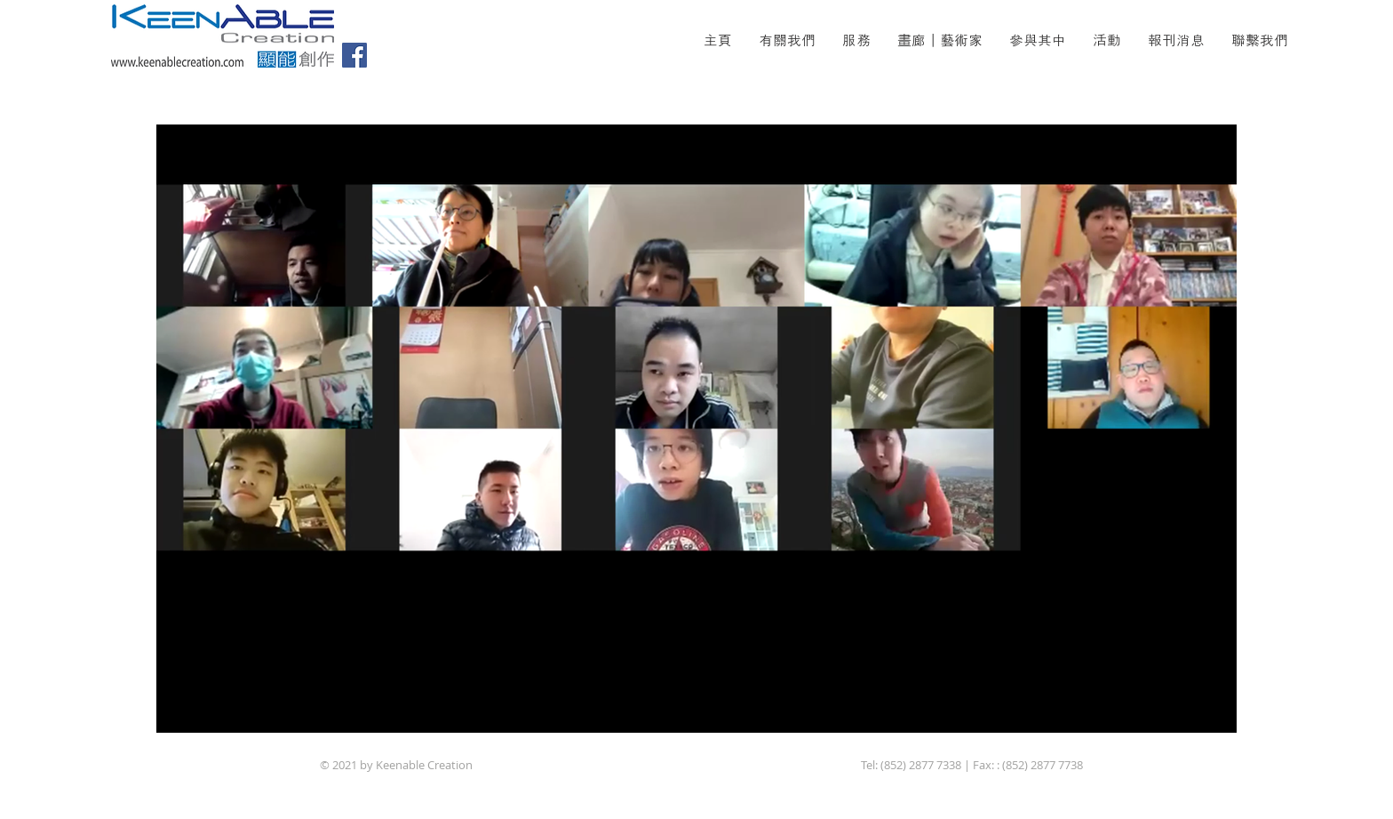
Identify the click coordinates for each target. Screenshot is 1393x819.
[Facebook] (354, 55)
